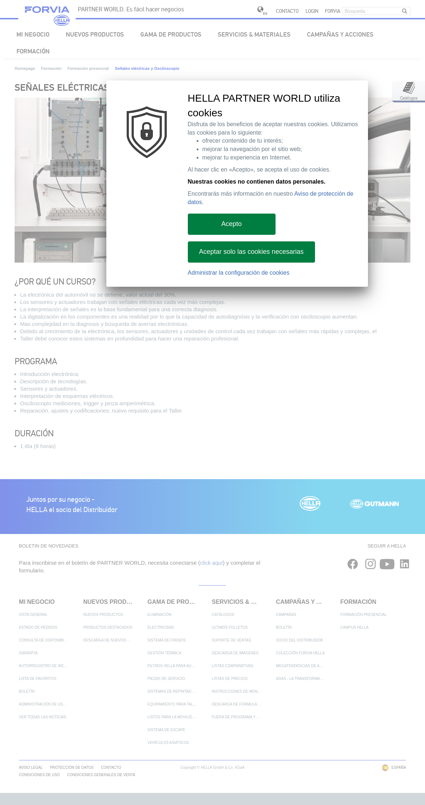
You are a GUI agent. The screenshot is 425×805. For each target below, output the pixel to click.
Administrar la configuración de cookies (238, 273)
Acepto (231, 223)
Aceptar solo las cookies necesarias (251, 251)
